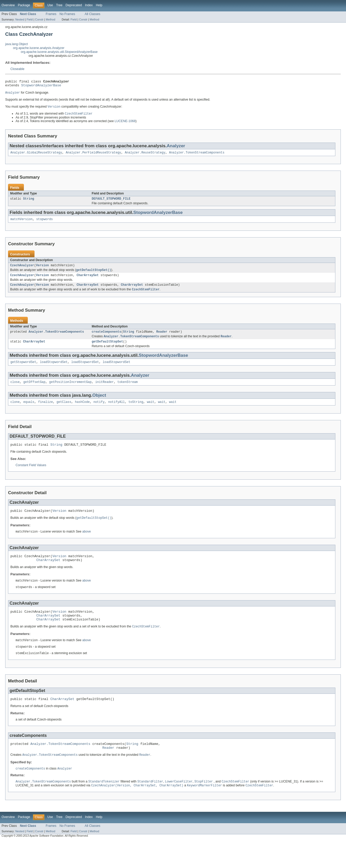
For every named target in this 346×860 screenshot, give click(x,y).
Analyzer (176, 148)
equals (29, 411)
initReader (104, 390)
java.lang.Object (16, 44)
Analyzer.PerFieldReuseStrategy (93, 155)
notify (99, 411)
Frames (51, 14)
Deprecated (74, 5)
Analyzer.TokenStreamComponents (196, 155)
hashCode (82, 411)
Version (42, 270)
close (15, 390)
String (28, 202)
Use (50, 5)
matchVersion (21, 223)
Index (89, 5)
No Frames (67, 14)
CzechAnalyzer (22, 270)
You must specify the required (26, 109)
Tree (59, 5)
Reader (161, 338)
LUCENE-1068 (125, 123)
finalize (45, 411)
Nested (19, 19)
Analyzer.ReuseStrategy (145, 155)
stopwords (44, 223)
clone (15, 411)
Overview (8, 5)
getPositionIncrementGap (70, 390)
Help (99, 5)
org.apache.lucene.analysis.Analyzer (38, 48)
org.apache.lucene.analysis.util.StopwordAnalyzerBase (59, 52)
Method (50, 19)
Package (24, 5)
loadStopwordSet (54, 370)
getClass (64, 411)
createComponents (106, 338)
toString (135, 411)
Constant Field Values (31, 475)
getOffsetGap (34, 390)
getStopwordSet (23, 370)
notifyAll (116, 411)
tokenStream (127, 390)
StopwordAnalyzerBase (41, 86)
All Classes (92, 14)
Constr (39, 19)
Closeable (17, 69)
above (86, 542)
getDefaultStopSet (107, 349)
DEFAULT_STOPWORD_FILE (111, 202)
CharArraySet (88, 280)
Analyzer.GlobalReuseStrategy (36, 155)
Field (29, 19)
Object (99, 403)
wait (150, 411)
